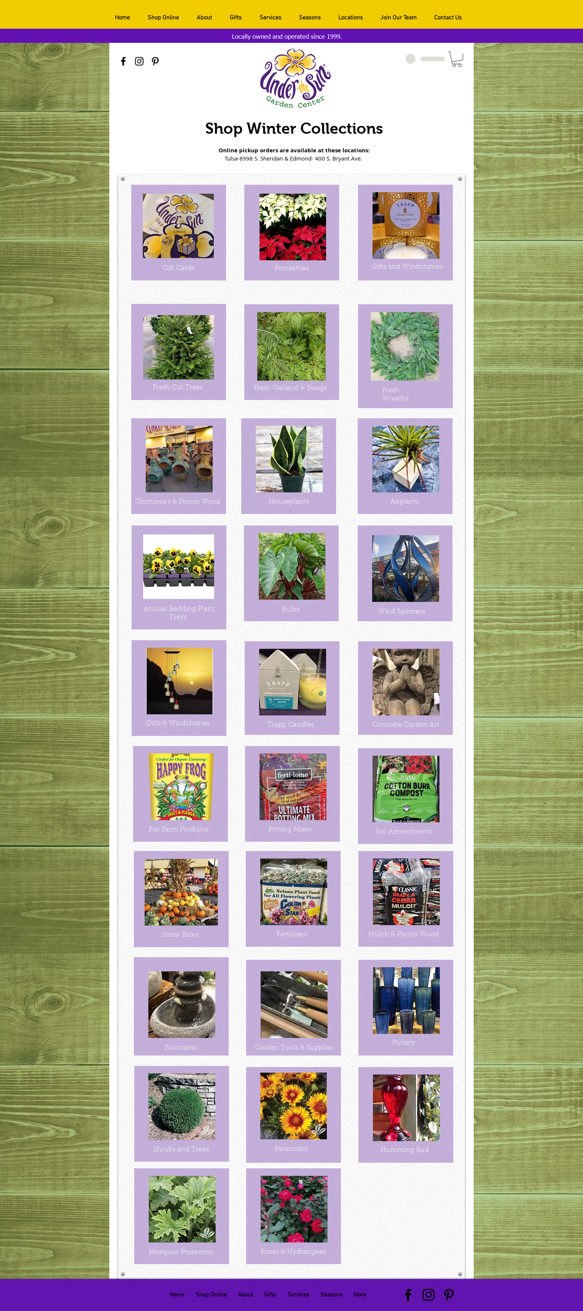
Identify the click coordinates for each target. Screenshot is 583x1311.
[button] (457, 59)
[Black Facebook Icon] (123, 61)
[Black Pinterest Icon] (155, 61)
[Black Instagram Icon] (139, 61)
